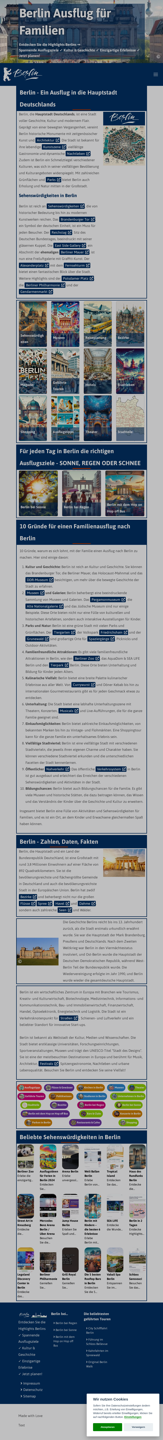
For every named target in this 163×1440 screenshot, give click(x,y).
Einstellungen (132, 1417)
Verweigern (138, 1427)
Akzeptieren (108, 1427)
